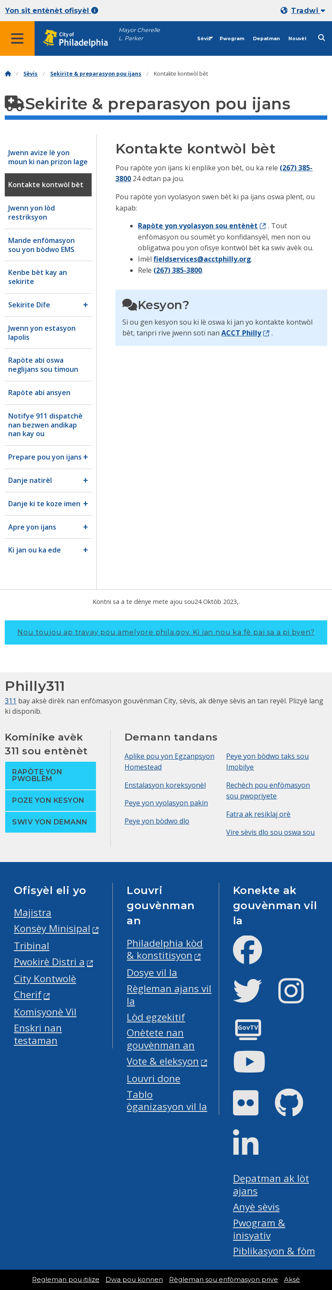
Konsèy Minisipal (52, 928)
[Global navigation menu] (17, 38)
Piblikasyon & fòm (274, 1251)
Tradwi (308, 10)
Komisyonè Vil (45, 1012)
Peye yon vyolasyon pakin (166, 803)
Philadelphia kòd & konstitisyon (165, 949)
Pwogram (232, 39)
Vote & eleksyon (163, 1061)
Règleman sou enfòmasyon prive (223, 1280)
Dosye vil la (152, 972)
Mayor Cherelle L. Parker (139, 34)
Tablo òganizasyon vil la (167, 1101)
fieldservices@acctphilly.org (202, 259)
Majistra (32, 912)
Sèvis (204, 39)
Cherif (28, 994)
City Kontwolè (45, 978)
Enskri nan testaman (38, 1034)
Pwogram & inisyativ (259, 1229)
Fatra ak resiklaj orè (258, 814)
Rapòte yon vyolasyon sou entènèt (198, 225)
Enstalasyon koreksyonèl (165, 785)
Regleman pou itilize (65, 1280)
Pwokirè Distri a (49, 961)
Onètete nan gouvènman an (161, 1039)
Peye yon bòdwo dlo (156, 821)
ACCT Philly (241, 333)
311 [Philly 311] (10, 701)
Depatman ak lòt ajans (271, 1184)
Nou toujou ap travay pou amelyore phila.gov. (165, 632)
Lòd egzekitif (156, 1017)
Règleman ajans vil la (169, 995)
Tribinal (31, 945)
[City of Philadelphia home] (80, 38)
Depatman (266, 39)
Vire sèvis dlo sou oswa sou (270, 832)
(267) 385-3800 (177, 270)
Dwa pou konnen (134, 1280)
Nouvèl (297, 39)
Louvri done (153, 1078)
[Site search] (321, 37)
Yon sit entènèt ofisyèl (51, 10)
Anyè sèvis (256, 1206)
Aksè (292, 1280)
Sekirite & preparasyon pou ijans (95, 73)
